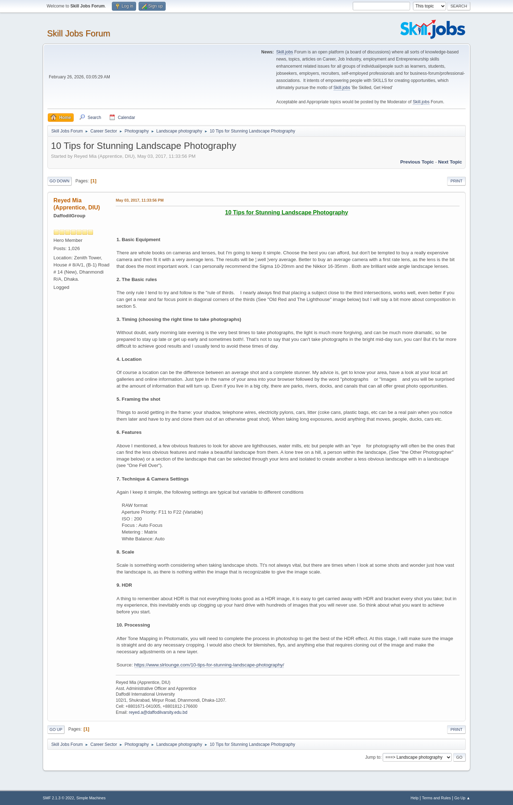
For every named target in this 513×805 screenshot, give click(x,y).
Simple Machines (90, 798)
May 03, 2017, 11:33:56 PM (140, 200)
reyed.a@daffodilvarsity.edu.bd (158, 712)
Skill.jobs (284, 52)
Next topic (450, 162)
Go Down (59, 181)
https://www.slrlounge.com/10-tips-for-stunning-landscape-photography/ (209, 665)
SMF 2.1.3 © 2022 (58, 798)
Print (456, 181)
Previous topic (417, 162)
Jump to (372, 757)
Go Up (56, 729)
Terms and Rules (436, 798)
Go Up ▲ (462, 798)
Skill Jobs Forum (78, 33)
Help (415, 798)
